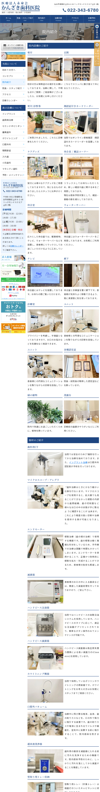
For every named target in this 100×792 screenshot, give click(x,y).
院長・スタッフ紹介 (25, 18)
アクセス (75, 18)
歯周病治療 (7, 116)
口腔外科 (6, 140)
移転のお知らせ (36, 783)
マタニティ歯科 (9, 164)
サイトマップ (84, 783)
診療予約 (91, 18)
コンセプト (7, 74)
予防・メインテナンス (11, 169)
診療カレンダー (9, 98)
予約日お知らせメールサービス (63, 778)
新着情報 (8, 768)
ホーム (8, 18)
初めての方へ (8, 68)
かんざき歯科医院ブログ (14, 783)
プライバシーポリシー (63, 783)
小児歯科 (6, 158)
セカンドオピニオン (11, 122)
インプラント (8, 110)
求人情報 (8, 778)
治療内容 (58, 18)
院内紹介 (41, 18)
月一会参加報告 (85, 778)
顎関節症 (6, 146)
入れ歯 (5, 152)
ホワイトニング (9, 134)
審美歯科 (6, 128)
